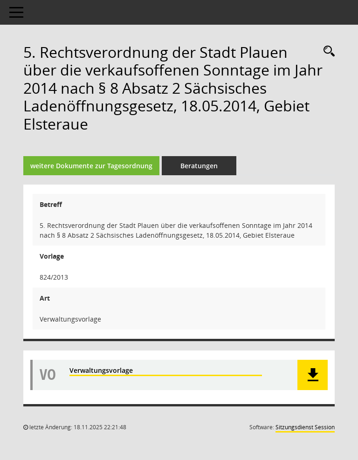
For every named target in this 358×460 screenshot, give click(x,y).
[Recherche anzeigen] (327, 51)
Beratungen (199, 165)
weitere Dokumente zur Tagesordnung (91, 165)
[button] (312, 375)
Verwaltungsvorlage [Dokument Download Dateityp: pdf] (101, 370)
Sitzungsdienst (305, 427)
